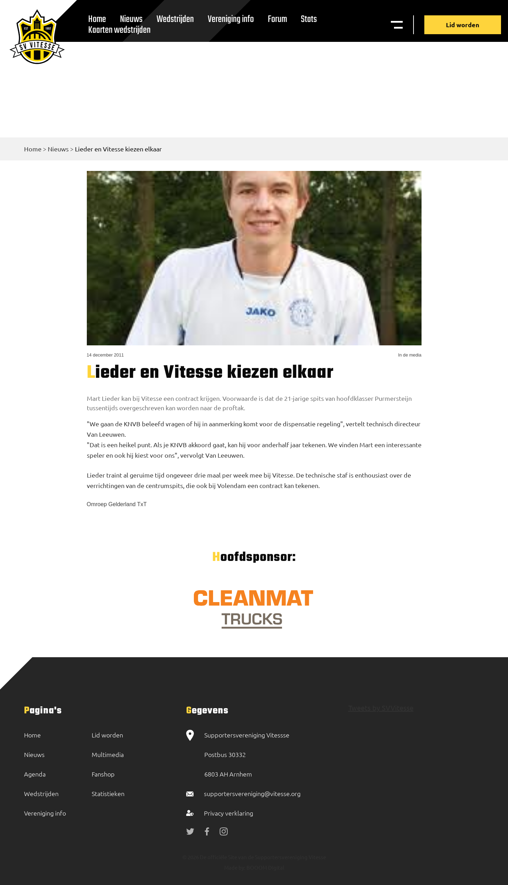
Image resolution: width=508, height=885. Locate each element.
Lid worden (462, 25)
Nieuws (58, 148)
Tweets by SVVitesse (381, 707)
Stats (309, 19)
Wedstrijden (175, 19)
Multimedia (108, 754)
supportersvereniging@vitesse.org (252, 793)
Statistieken (108, 793)
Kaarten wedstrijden (119, 30)
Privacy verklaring (228, 813)
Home (32, 148)
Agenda (35, 774)
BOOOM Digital (264, 867)
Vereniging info (231, 19)
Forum (277, 19)
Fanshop (103, 774)
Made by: (234, 867)
